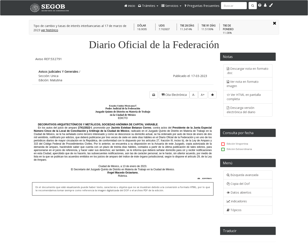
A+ (203, 95)
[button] (148, 5)
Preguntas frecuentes (201, 5)
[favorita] (212, 94)
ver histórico (49, 30)
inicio (129, 5)
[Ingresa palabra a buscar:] (234, 5)
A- (193, 95)
